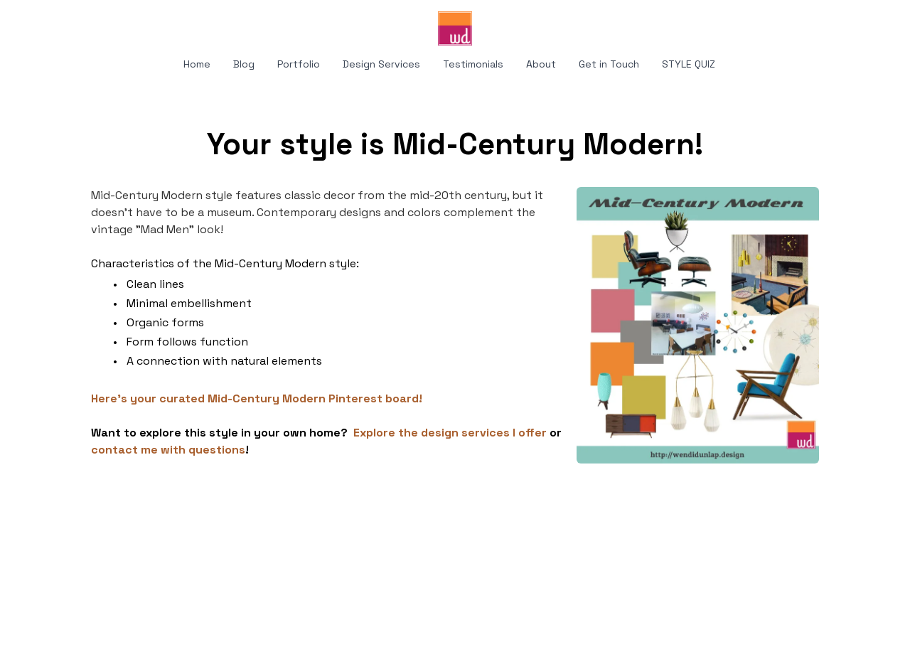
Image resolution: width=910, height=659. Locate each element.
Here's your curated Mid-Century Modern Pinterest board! (256, 398)
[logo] (455, 28)
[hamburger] (28, 22)
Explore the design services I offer (450, 432)
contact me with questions (168, 449)
